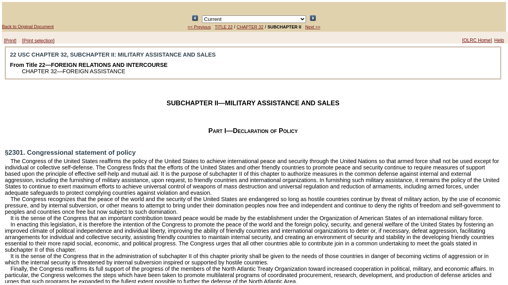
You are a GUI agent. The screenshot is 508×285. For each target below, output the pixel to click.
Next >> (313, 27)
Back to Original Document (28, 26)
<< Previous (199, 27)
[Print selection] (38, 41)
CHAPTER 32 (250, 27)
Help (499, 40)
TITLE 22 (223, 27)
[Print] (10, 41)
